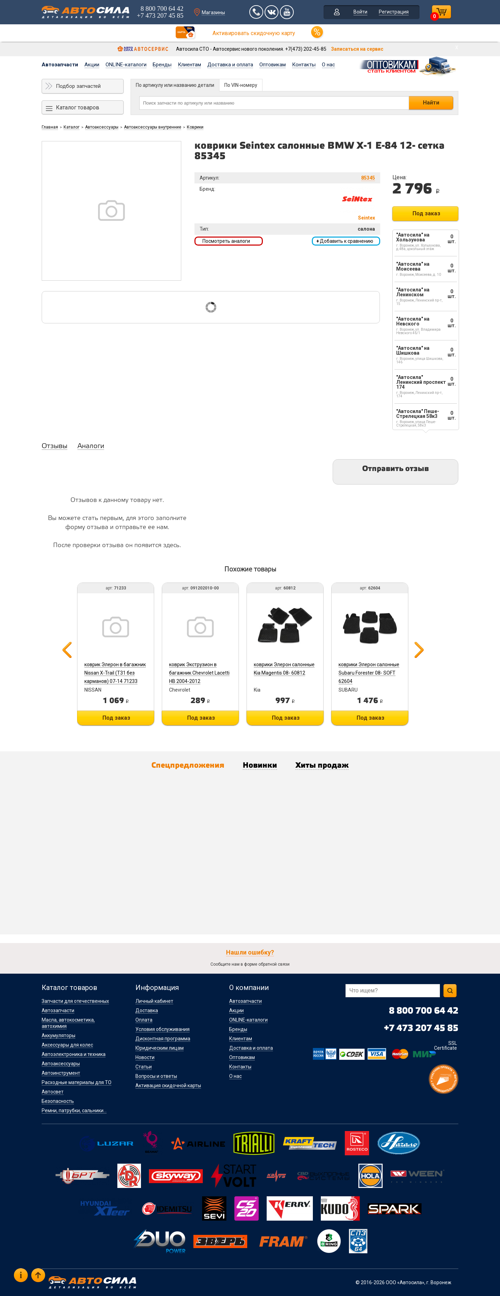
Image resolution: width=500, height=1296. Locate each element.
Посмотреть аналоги (226, 241)
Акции (91, 64)
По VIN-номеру (240, 85)
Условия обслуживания (162, 1029)
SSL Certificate (445, 1045)
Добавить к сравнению (344, 241)
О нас (328, 64)
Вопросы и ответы (156, 1076)
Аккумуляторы (58, 1035)
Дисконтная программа (162, 1038)
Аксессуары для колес (67, 1045)
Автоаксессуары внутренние (152, 127)
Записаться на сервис (357, 49)
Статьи (143, 1067)
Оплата (143, 1020)
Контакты (304, 64)
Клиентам (189, 64)
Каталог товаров (77, 107)
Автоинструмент (61, 1073)
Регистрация (394, 12)
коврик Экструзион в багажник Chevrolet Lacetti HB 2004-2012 (199, 673)
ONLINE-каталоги (126, 64)
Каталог (72, 127)
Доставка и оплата (230, 64)
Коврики (195, 127)
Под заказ (426, 213)
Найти (431, 102)
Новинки (260, 765)
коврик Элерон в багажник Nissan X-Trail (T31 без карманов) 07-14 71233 (115, 673)
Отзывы (54, 446)
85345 (368, 178)
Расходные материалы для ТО (76, 1082)
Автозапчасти (60, 64)
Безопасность (58, 1101)
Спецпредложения (187, 765)
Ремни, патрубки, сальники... (74, 1110)
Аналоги (90, 446)
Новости (145, 1057)
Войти (360, 12)
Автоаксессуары (101, 127)
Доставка (146, 1010)
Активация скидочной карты (168, 1085)
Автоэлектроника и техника (74, 1054)
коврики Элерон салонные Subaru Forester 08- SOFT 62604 (369, 673)
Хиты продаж (322, 765)
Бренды (162, 64)
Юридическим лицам (159, 1048)
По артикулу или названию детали (175, 85)
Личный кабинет (154, 1001)
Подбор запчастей (78, 86)
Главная (50, 127)
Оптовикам (272, 64)
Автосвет (53, 1092)
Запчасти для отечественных (75, 1001)
